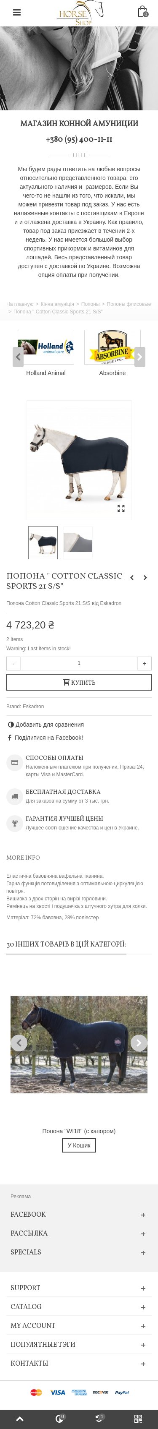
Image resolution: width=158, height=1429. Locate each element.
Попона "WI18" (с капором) (79, 1131)
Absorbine (112, 373)
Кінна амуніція (57, 304)
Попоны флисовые (129, 304)
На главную (19, 304)
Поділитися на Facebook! (49, 737)
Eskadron (33, 706)
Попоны (90, 304)
